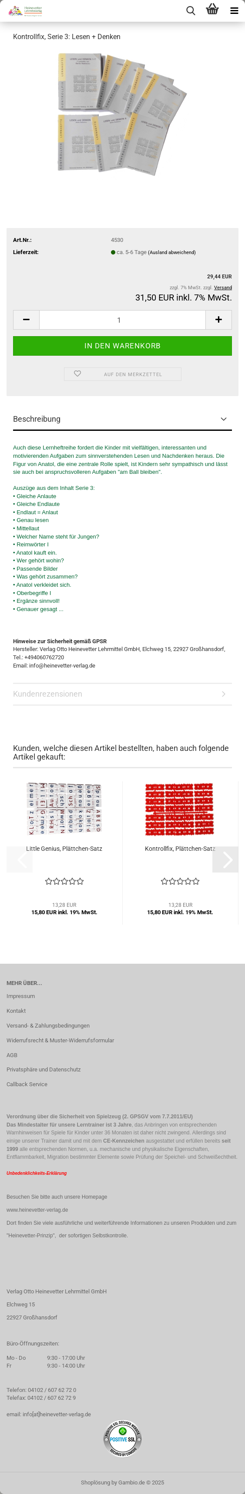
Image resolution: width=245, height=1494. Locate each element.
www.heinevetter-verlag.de (37, 1210)
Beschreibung (36, 418)
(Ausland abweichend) (172, 252)
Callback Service (27, 1084)
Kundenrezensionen (47, 693)
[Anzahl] (122, 320)
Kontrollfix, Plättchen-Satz (180, 848)
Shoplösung (95, 1482)
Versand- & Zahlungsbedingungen (48, 1025)
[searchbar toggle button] (190, 11)
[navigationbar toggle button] (234, 11)
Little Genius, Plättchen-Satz (64, 848)
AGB (12, 1055)
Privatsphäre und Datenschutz (44, 1069)
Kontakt (16, 1011)
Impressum (21, 996)
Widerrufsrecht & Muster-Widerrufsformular (60, 1040)
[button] (26, 320)
